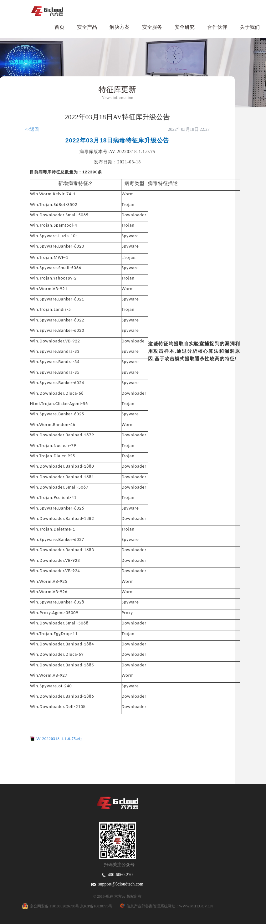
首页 (59, 27)
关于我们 (250, 27)
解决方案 (120, 27)
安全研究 (185, 27)
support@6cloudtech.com (117, 884)
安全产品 (87, 27)
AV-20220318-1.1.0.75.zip (59, 739)
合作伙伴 (217, 27)
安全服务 (152, 27)
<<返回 (32, 129)
